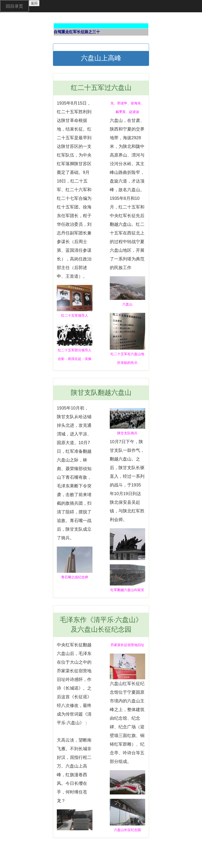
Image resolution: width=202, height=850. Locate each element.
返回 (34, 3)
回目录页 (14, 6)
